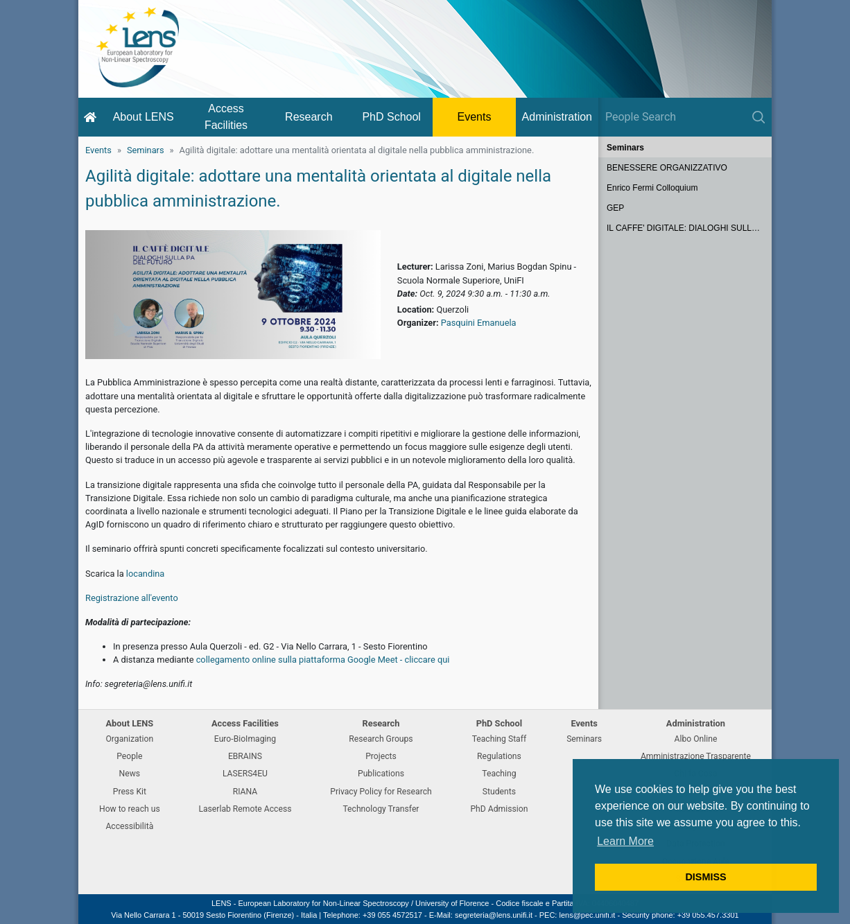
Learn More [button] (625, 841)
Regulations (499, 756)
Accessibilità (129, 826)
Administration (557, 117)
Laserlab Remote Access (244, 809)
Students (499, 791)
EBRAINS (245, 756)
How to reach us (129, 809)
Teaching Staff (499, 739)
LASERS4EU (245, 773)
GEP (615, 208)
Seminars (145, 150)
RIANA (245, 791)
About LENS (143, 117)
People (129, 756)
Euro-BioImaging (245, 739)
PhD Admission (499, 809)
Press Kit (129, 791)
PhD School (391, 117)
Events (475, 117)
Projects (381, 756)
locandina (145, 573)
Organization (129, 739)
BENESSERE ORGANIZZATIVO (667, 168)
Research (308, 117)
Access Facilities (226, 117)
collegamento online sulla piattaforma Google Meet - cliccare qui (323, 659)
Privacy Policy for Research (380, 791)
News (130, 773)
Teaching (499, 773)
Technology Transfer (380, 809)
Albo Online (696, 739)
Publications (381, 773)
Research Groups (381, 739)
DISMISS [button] (705, 876)
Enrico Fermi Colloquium (652, 188)
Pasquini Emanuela (479, 322)
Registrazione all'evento (131, 598)
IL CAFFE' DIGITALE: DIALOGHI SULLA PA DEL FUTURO (689, 228)
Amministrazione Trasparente (696, 756)
